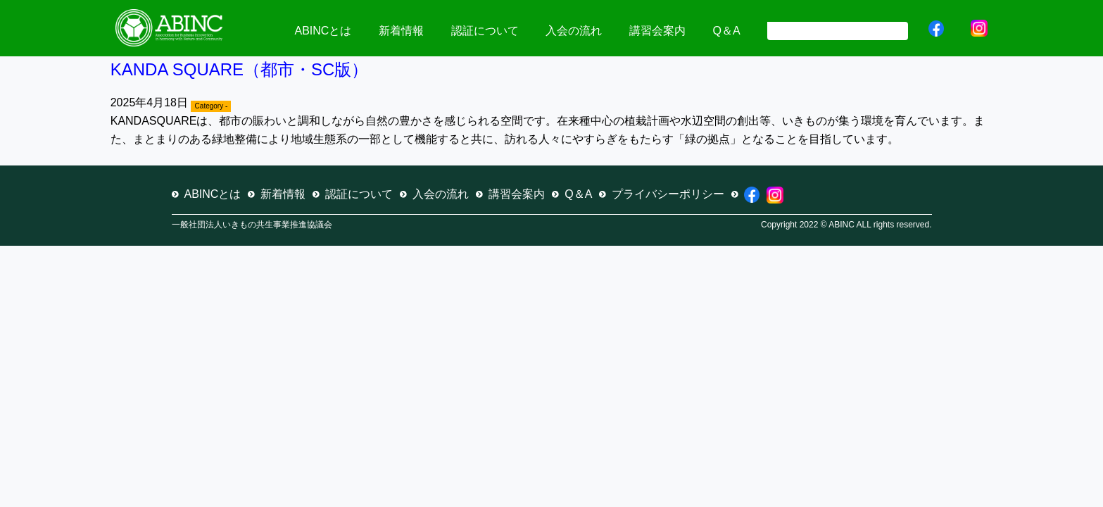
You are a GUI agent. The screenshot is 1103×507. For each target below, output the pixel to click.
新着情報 (401, 31)
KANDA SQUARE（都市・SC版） (240, 69)
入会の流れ (574, 31)
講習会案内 (657, 31)
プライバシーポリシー (668, 194)
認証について (485, 31)
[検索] (836, 29)
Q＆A (726, 31)
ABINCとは (323, 31)
